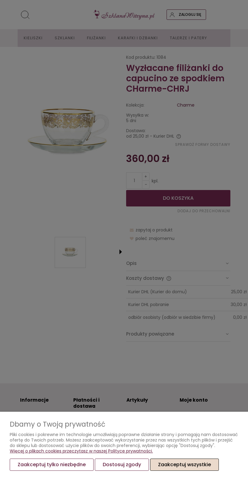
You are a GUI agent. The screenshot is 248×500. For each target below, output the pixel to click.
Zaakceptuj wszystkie (184, 464)
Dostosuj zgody (122, 464)
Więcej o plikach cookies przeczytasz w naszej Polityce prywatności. (81, 451)
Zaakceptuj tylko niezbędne (52, 464)
